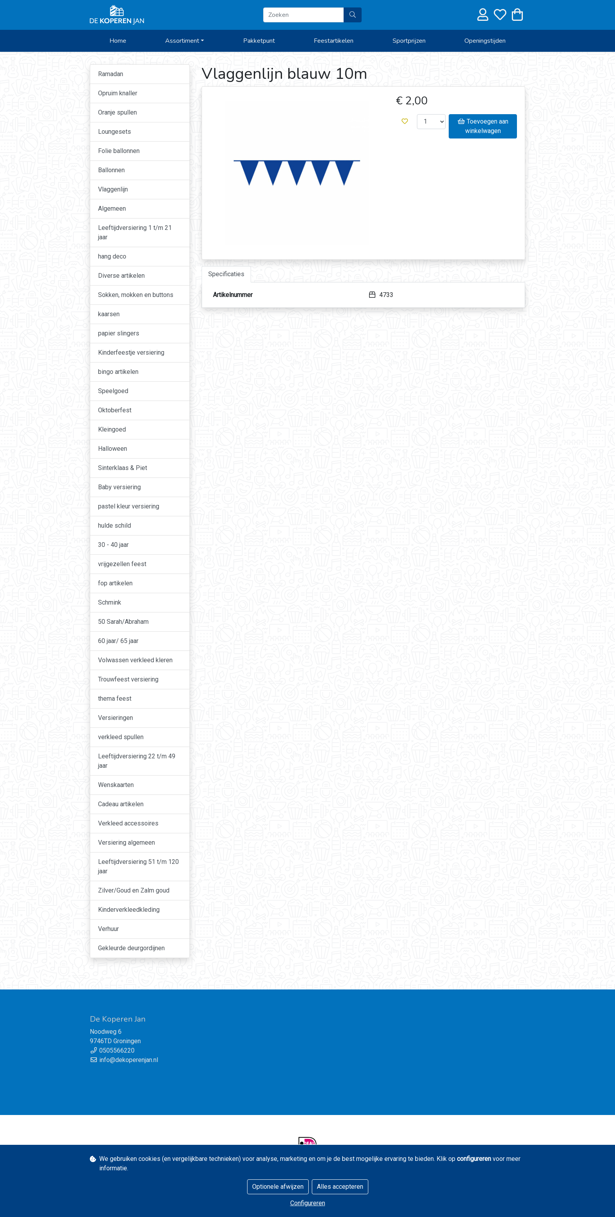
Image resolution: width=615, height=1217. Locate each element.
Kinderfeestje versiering (131, 352)
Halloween (112, 448)
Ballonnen (111, 170)
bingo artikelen (118, 371)
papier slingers (118, 333)
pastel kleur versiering (128, 506)
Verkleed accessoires (128, 823)
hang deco (112, 256)
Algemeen (112, 208)
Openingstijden (485, 40)
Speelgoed (113, 391)
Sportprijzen (409, 40)
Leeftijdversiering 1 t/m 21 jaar (135, 232)
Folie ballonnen (119, 151)
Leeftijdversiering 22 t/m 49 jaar (136, 760)
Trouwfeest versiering (128, 679)
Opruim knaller (117, 93)
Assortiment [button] (182, 40)
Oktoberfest (114, 410)
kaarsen (109, 314)
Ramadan (110, 74)
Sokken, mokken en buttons (135, 295)
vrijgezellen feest (122, 564)
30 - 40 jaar (113, 544)
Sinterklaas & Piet (122, 468)
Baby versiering (119, 487)
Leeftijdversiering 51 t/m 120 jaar (138, 866)
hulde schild (114, 525)
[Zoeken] (303, 14)
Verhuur (108, 929)
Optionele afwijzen (278, 1186)
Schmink (109, 602)
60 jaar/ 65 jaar (118, 641)
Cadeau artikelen (121, 804)
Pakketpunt (259, 40)
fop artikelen (115, 583)
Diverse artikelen (121, 275)
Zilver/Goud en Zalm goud (133, 890)
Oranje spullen (117, 112)
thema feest (114, 698)
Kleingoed (112, 429)
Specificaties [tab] (226, 274)
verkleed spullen (121, 737)
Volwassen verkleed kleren (135, 660)
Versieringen (115, 717)
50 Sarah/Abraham (123, 621)
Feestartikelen (333, 40)
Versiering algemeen (126, 842)
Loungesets (114, 131)
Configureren (307, 1203)
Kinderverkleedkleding (129, 909)
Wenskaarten (116, 785)
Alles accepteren (340, 1186)
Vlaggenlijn (113, 189)
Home (117, 40)
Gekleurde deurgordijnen (131, 948)
